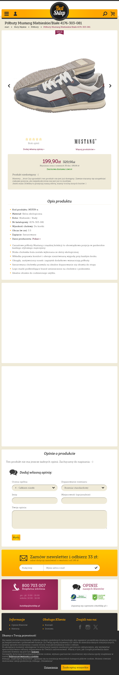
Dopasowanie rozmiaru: (74, 482)
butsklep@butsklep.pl (30, 606)
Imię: (15, 494)
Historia (15, 629)
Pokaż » (36, 239)
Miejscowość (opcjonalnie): (76, 494)
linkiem (35, 652)
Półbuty (36, 27)
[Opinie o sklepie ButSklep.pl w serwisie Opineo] (79, 597)
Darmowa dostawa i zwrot (59, 169)
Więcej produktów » (85, 149)
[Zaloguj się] (16, 14)
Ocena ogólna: (20, 482)
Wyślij (16, 537)
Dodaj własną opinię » (33, 149)
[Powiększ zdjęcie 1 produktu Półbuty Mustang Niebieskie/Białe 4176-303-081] (59, 85)
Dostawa (49, 629)
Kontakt (49, 625)
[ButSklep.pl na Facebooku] (80, 626)
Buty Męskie (22, 27)
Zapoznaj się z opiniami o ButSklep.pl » (89, 606)
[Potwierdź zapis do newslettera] (96, 568)
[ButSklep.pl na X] (95, 626)
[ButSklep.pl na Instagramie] (88, 626)
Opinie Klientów (19, 625)
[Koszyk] (113, 14)
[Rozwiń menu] (7, 14)
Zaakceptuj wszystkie (75, 667)
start (9, 27)
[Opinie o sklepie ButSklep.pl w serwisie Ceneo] (99, 597)
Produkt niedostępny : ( (25, 175)
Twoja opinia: (19, 507)
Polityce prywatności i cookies (23, 656)
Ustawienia (50, 667)
